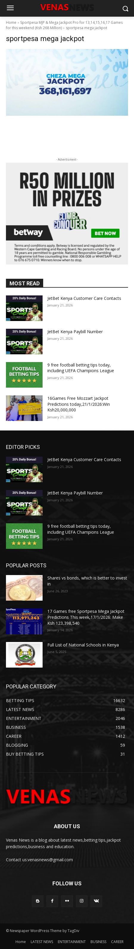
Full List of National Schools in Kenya (83, 645)
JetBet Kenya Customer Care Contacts (84, 298)
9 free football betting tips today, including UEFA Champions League (80, 368)
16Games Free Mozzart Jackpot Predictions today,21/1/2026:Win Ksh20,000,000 (78, 404)
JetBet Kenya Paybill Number (75, 331)
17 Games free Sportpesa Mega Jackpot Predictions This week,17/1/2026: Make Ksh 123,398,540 (85, 617)
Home (11, 22)
